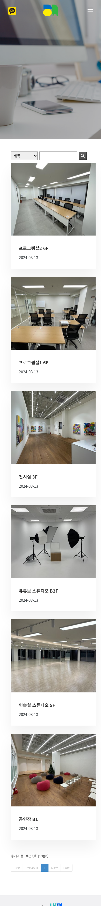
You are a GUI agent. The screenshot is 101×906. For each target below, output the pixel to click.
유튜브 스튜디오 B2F (38, 548)
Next (54, 825)
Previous (32, 825)
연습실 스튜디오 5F (37, 662)
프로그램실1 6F (33, 320)
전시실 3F (28, 434)
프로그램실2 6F (33, 205)
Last (66, 825)
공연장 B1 (28, 776)
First (17, 825)
